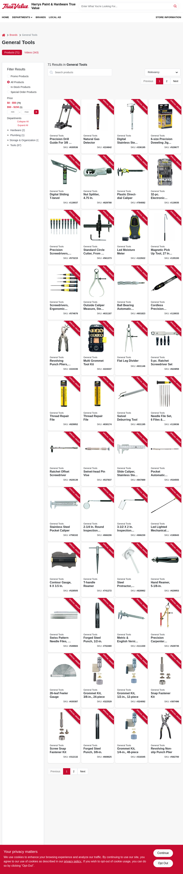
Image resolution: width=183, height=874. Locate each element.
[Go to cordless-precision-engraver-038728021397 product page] (165, 293)
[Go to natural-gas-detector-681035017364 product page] (97, 126)
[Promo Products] (8, 76)
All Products (17, 82)
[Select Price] (36, 112)
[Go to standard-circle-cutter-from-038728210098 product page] (97, 237)
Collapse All (23, 121)
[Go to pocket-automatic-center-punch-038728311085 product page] (165, 459)
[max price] (26, 112)
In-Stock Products (21, 87)
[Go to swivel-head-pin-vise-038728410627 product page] (97, 459)
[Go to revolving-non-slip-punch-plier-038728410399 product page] (165, 736)
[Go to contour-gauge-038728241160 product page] (64, 570)
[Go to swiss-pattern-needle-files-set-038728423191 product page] (64, 625)
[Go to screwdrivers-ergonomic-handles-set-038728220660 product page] (64, 293)
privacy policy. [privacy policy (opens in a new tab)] (73, 861)
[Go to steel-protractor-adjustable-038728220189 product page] (131, 570)
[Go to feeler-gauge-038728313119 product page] (64, 681)
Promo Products (20, 76)
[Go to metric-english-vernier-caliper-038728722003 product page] (131, 625)
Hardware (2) (17, 130)
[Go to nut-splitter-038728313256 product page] (97, 182)
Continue (163, 852)
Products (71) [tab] (11, 52)
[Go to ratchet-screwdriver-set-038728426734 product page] (165, 348)
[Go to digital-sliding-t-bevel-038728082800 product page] (64, 182)
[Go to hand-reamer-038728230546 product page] (165, 570)
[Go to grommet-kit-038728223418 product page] (131, 736)
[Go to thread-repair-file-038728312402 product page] (97, 404)
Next (175, 81)
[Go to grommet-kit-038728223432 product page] (131, 681)
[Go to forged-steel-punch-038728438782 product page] (97, 736)
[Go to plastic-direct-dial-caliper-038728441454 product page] (131, 182)
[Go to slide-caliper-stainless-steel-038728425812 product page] (131, 459)
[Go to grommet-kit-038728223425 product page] (97, 681)
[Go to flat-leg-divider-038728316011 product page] (131, 348)
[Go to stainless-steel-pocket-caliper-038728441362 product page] (64, 514)
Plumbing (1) (17, 135)
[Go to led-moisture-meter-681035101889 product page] (131, 237)
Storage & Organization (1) (24, 140)
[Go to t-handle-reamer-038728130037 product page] (97, 570)
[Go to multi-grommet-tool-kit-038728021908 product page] (97, 348)
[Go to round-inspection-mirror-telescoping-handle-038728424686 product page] (97, 514)
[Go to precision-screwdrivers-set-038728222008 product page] (64, 237)
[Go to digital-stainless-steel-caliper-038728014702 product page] (131, 126)
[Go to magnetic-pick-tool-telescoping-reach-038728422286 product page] (165, 237)
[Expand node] (8, 130)
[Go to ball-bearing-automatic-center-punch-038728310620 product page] (131, 293)
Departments (21, 17)
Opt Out (163, 863)
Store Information (168, 17)
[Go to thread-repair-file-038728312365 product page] (64, 404)
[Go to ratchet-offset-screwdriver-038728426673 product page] (64, 459)
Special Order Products (24, 92)
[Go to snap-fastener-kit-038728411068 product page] (165, 681)
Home (5, 17)
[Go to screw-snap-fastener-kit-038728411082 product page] (64, 736)
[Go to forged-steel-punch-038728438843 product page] (97, 625)
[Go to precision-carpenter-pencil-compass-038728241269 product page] (165, 625)
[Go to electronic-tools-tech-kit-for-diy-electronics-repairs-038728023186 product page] (165, 182)
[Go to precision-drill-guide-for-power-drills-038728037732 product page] (64, 126)
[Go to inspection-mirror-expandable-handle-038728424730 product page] (131, 514)
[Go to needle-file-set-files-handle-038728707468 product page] (165, 404)
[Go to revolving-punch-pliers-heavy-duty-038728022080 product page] (64, 348)
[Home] (3, 35)
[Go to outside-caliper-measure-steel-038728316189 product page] (97, 293)
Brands (41, 17)
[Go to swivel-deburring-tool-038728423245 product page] (131, 404)
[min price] (12, 112)
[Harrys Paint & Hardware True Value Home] (15, 6)
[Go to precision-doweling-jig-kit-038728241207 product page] (165, 126)
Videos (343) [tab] (31, 52)
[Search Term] (129, 6)
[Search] (175, 6)
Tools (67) (15, 145)
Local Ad (55, 17)
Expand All (23, 125)
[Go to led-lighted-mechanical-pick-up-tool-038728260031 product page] (165, 514)
